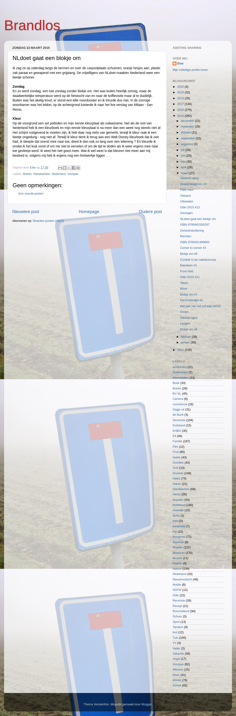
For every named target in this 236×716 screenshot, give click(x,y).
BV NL (177, 393)
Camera (178, 399)
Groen (184, 312)
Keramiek (179, 526)
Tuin (175, 637)
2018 (181, 98)
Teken (184, 283)
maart (185, 173)
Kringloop (179, 536)
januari (186, 342)
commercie (180, 404)
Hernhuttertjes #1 (191, 300)
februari (186, 336)
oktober (186, 132)
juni (183, 155)
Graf (176, 468)
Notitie (177, 584)
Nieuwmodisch (182, 579)
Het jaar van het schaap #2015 (200, 306)
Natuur (177, 568)
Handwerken (41, 174)
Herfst (177, 494)
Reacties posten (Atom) (48, 221)
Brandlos (32, 25)
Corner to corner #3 (193, 248)
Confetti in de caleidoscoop (198, 259)
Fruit (176, 452)
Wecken (178, 669)
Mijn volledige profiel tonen (190, 70)
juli (183, 150)
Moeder (178, 547)
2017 (181, 104)
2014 (181, 349)
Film (175, 446)
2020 (181, 86)
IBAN (176, 515)
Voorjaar (72, 174)
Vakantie (178, 653)
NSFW (177, 590)
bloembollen (181, 377)
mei (184, 161)
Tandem (178, 627)
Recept (177, 606)
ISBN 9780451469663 (194, 242)
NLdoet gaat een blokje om (198, 219)
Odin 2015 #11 (190, 277)
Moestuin (179, 553)
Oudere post (150, 211)
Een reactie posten (31, 193)
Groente (178, 473)
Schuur (177, 616)
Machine (178, 542)
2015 (181, 116)
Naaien (177, 563)
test (175, 632)
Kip (175, 531)
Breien (27, 174)
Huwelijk (178, 510)
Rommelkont (181, 611)
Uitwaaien (186, 201)
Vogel (176, 659)
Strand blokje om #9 (193, 184)
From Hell (186, 271)
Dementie (179, 420)
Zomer (177, 685)
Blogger (147, 704)
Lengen (185, 323)
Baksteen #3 (188, 265)
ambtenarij (180, 367)
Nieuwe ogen (189, 317)
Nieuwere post (25, 211)
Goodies (178, 462)
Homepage (89, 211)
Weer (176, 675)
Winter (177, 680)
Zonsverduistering (192, 230)
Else (180, 63)
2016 (181, 110)
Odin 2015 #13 (190, 207)
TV (174, 643)
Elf (174, 436)
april (184, 167)
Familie (177, 441)
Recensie (179, 600)
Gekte (177, 457)
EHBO (177, 431)
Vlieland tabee (189, 178)
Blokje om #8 (188, 253)
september (188, 138)
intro (176, 521)
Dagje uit (178, 409)
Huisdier (178, 500)
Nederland (59, 174)
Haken (177, 484)
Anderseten (180, 372)
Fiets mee (186, 190)
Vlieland (185, 195)
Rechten (185, 236)
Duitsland (179, 425)
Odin (176, 595)
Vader (176, 648)
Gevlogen (186, 213)
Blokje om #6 (188, 329)
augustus (187, 144)
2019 (181, 92)
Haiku (176, 478)
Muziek (177, 558)
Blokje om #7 (188, 294)
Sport (176, 622)
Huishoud (179, 505)
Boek (176, 383)
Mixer (183, 288)
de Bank (178, 414)
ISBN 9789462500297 (194, 224)
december (188, 121)
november (188, 126)
